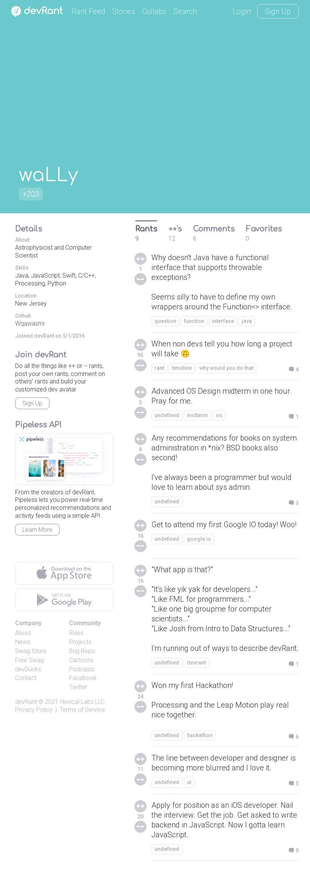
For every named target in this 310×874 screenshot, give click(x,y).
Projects (80, 642)
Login (242, 11)
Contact (25, 678)
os (219, 415)
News (22, 642)
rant (159, 368)
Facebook (83, 678)
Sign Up (278, 11)
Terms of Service (82, 709)
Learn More (37, 529)
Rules (76, 632)
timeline (182, 368)
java (247, 321)
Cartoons (81, 660)
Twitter (78, 687)
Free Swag (29, 660)
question (165, 321)
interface (223, 321)
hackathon (200, 735)
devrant (196, 663)
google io (199, 539)
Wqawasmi (30, 323)
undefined (166, 415)
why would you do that (226, 368)
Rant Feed (88, 11)
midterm (197, 415)
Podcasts (82, 669)
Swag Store (30, 651)
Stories (123, 11)
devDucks (28, 669)
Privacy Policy (33, 709)
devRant (26, 701)
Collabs (154, 11)
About (23, 632)
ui (189, 782)
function (194, 321)
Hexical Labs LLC (82, 701)
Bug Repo (82, 651)
